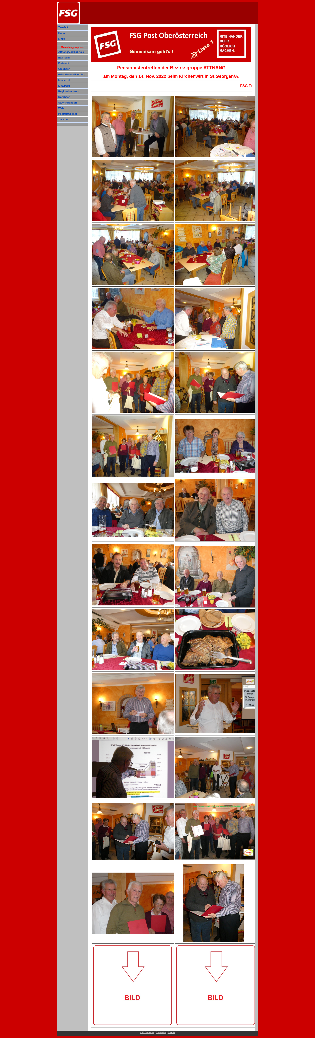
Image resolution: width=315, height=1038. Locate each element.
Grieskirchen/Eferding (71, 74)
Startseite (161, 1032)
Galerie (171, 1032)
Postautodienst (67, 113)
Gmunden (64, 68)
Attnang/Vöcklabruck (71, 51)
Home (61, 33)
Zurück (63, 27)
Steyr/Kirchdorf (67, 102)
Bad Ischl (64, 57)
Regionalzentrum (68, 91)
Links (61, 38)
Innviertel (64, 80)
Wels (61, 108)
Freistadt (63, 63)
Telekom (63, 119)
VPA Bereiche (147, 1032)
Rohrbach (64, 96)
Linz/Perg (64, 85)
